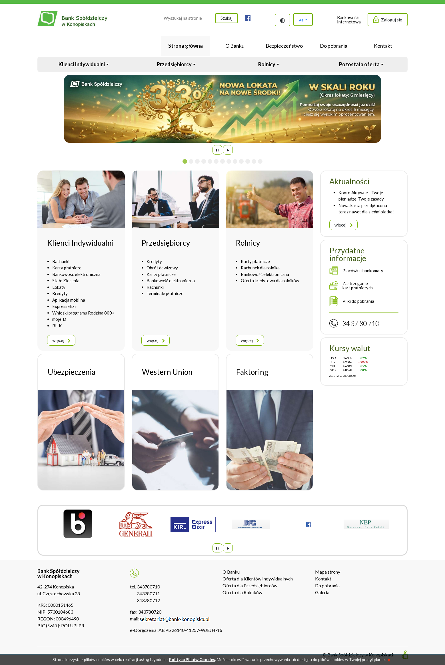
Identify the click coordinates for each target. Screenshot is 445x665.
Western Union (167, 372)
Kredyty (60, 293)
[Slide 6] (216, 161)
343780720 (149, 611)
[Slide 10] (241, 161)
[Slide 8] (228, 161)
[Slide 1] (185, 161)
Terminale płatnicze (165, 293)
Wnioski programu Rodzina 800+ (83, 312)
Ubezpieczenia (71, 372)
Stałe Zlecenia (65, 280)
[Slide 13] (260, 161)
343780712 (148, 600)
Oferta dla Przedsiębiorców (249, 585)
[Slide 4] (203, 161)
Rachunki (60, 261)
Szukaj (226, 18)
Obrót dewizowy (162, 267)
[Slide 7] (222, 161)
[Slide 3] (197, 161)
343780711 (148, 593)
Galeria (322, 592)
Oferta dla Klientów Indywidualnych (257, 578)
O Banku (231, 571)
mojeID (59, 319)
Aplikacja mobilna (68, 300)
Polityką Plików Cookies (192, 659)
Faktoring (252, 372)
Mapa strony (327, 571)
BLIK (57, 325)
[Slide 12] (254, 161)
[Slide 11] (247, 161)
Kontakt (323, 578)
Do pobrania (327, 585)
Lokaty (58, 287)
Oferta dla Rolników (242, 592)
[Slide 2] (191, 161)
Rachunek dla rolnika (260, 267)
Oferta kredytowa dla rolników (270, 280)
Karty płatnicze (66, 267)
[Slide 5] (210, 161)
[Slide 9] (235, 161)
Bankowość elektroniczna (76, 274)
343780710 (148, 586)
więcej (61, 340)
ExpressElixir (64, 306)
